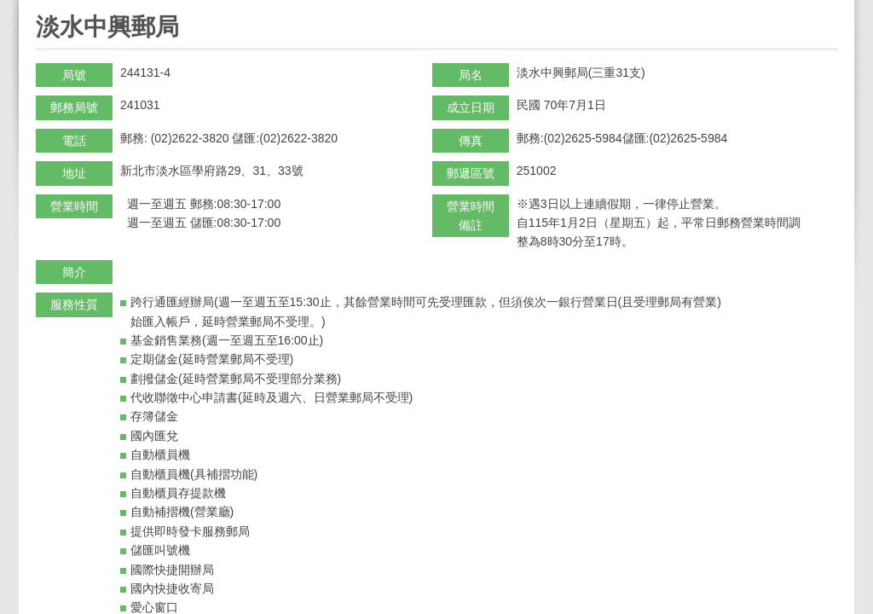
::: (41, 7)
